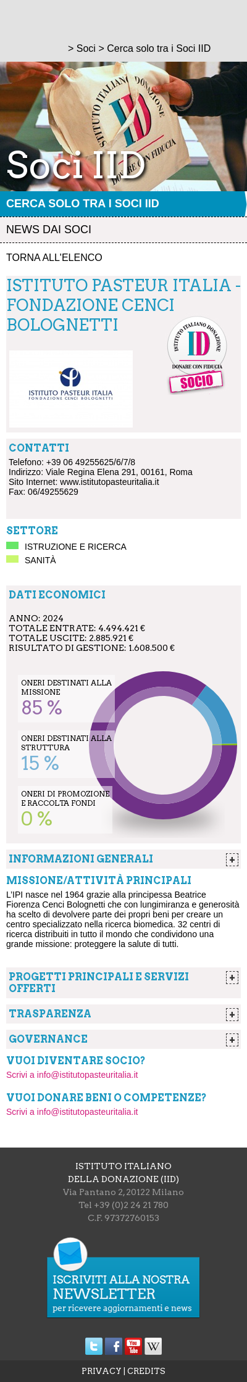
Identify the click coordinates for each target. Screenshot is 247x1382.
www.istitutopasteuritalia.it (109, 482)
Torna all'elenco (54, 257)
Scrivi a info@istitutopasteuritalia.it (72, 1075)
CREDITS (146, 1371)
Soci (86, 48)
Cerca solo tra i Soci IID (82, 203)
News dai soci (48, 229)
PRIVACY (102, 1371)
